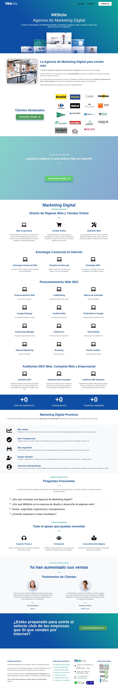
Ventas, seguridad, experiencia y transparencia (38, 509)
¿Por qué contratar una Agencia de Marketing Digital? (42, 499)
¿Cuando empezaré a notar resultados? (34, 514)
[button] (105, 4)
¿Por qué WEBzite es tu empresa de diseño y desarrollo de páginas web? (53, 504)
